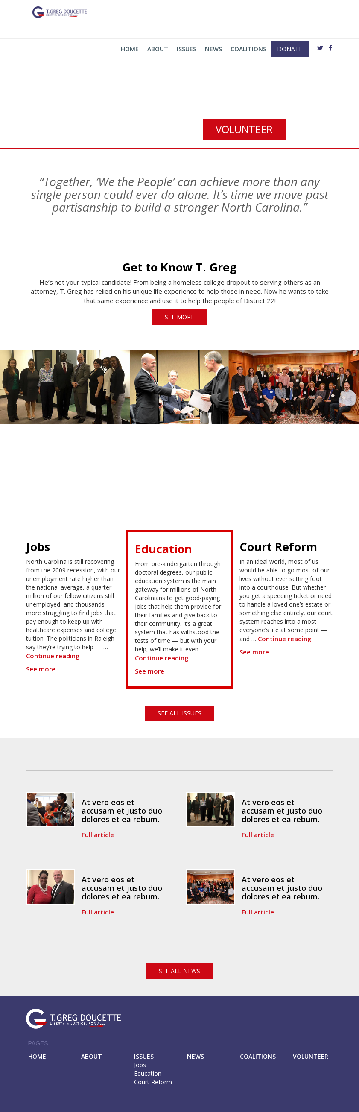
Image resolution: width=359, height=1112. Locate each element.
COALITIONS (258, 1056)
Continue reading (53, 655)
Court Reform (153, 1082)
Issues (186, 49)
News (213, 49)
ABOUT (91, 1056)
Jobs (140, 1065)
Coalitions (248, 49)
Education (147, 1073)
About (157, 49)
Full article (98, 834)
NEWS (195, 1056)
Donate (289, 49)
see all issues (179, 713)
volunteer (244, 129)
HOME (37, 1056)
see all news (179, 971)
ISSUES (144, 1056)
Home (130, 49)
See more (40, 669)
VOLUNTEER (310, 1056)
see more (179, 317)
